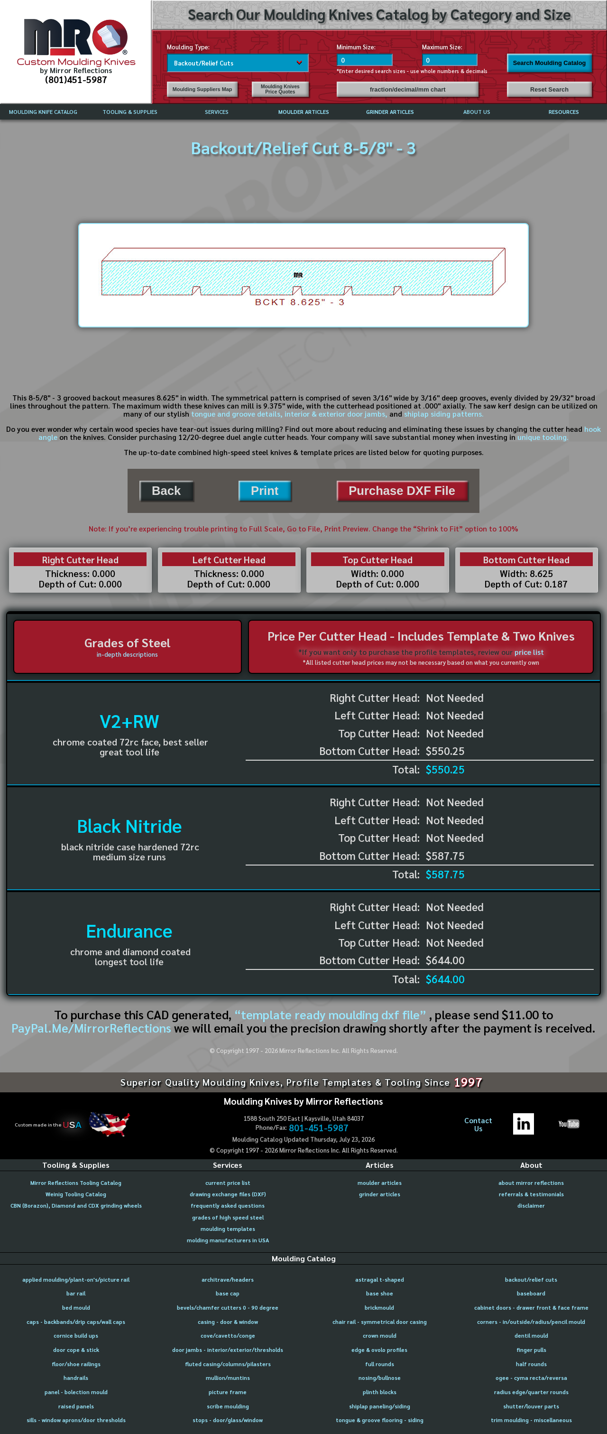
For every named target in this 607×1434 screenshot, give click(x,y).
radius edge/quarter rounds (531, 1392)
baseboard (531, 1293)
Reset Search (549, 89)
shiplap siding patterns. (444, 414)
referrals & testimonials (531, 1194)
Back (166, 490)
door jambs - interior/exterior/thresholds (227, 1349)
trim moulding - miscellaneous (531, 1420)
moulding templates (228, 1228)
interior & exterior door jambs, (336, 414)
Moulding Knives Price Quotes (280, 89)
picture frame (228, 1392)
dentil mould (531, 1335)
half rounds (531, 1364)
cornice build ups (76, 1335)
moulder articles (380, 1182)
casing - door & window (228, 1321)
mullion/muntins (228, 1377)
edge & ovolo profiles (379, 1349)
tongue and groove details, (237, 414)
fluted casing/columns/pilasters (228, 1364)
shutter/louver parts (531, 1406)
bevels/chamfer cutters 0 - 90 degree (227, 1307)
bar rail (75, 1293)
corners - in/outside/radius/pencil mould (531, 1321)
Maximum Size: (442, 47)
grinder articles (379, 1194)
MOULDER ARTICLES (303, 111)
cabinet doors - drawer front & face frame (531, 1307)
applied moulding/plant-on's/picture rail (75, 1279)
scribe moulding (228, 1406)
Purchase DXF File (402, 490)
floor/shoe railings (76, 1364)
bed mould (76, 1307)
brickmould (379, 1307)
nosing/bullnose (380, 1377)
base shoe (379, 1293)
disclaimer (531, 1205)
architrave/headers (228, 1279)
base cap (227, 1293)
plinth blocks (379, 1392)
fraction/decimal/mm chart (407, 89)
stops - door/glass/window (228, 1420)
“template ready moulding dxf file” (330, 1014)
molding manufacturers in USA (228, 1240)
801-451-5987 (319, 1127)
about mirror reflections (531, 1182)
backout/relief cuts (531, 1279)
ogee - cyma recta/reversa (531, 1377)
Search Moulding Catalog (549, 62)
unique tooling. (543, 437)
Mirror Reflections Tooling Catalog (75, 1182)
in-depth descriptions (127, 654)
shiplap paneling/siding (379, 1406)
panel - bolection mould (76, 1392)
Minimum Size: (356, 47)
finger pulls (531, 1349)
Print (264, 490)
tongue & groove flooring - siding (379, 1420)
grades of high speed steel (228, 1217)
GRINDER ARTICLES (390, 111)
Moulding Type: (188, 47)
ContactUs (478, 1125)
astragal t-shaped (379, 1279)
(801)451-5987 (76, 79)
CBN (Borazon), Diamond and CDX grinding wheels (76, 1205)
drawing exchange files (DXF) (228, 1194)
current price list (227, 1182)
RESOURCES (564, 111)
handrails (76, 1377)
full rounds (379, 1364)
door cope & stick (76, 1349)
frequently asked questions (228, 1205)
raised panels (76, 1406)
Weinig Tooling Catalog (76, 1194)
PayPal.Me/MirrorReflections (92, 1027)
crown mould (379, 1335)
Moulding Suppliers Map (202, 89)
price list (529, 652)
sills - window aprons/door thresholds (76, 1420)
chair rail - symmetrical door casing (379, 1321)
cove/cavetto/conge (228, 1335)
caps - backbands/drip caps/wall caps (76, 1321)
